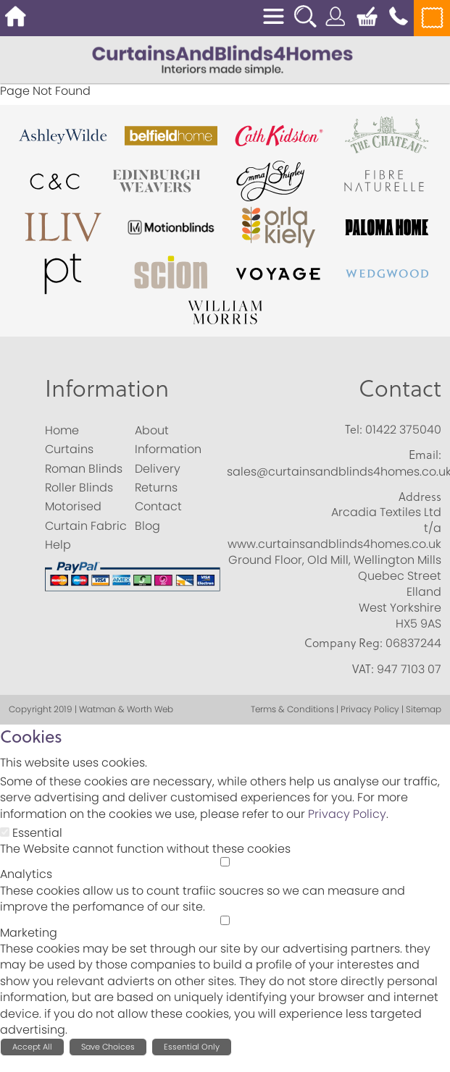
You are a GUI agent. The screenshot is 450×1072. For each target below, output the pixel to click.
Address (420, 497)
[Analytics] (225, 861)
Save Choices (108, 1046)
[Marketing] (225, 920)
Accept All (32, 1046)
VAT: (363, 669)
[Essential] (4, 832)
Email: (425, 455)
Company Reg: (343, 643)
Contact (400, 387)
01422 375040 (403, 429)
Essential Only (192, 1046)
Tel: (353, 429)
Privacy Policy (347, 814)
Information (107, 387)
